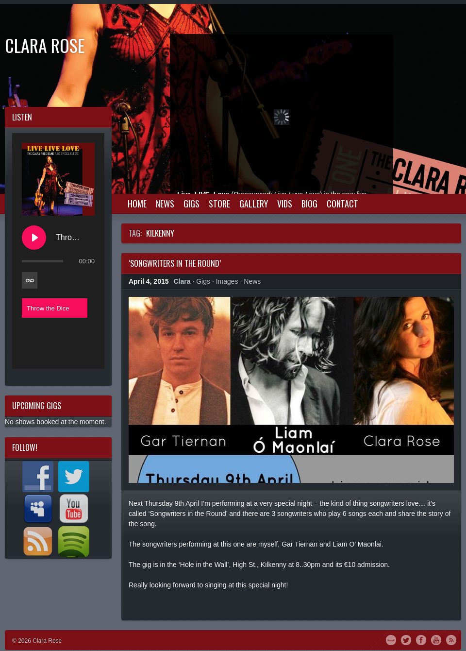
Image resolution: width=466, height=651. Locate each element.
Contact (342, 203)
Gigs (191, 203)
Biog (309, 203)
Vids (284, 203)
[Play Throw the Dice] (34, 237)
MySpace (391, 639)
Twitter (406, 639)
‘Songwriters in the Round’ (175, 263)
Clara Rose (45, 45)
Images (227, 281)
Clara (182, 281)
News (165, 203)
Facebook (421, 639)
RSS (451, 639)
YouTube (436, 639)
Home (137, 203)
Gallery (253, 203)
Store (219, 203)
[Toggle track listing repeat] (29, 280)
